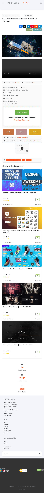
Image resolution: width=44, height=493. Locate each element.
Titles (11, 204)
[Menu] (2, 2)
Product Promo (12, 318)
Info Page (29, 29)
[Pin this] (32, 26)
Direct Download (22, 112)
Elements (11, 242)
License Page (37, 29)
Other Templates (35, 132)
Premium (26, 3)
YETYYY (7, 198)
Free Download (8, 132)
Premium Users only (22, 120)
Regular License (21, 132)
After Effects (8, 15)
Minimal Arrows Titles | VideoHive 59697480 (18, 345)
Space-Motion (8, 350)
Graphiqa (7, 236)
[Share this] (21, 26)
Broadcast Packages (13, 280)
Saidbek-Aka (8, 274)
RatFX (6, 312)
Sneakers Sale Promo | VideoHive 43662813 (17, 269)
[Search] (22, 453)
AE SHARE (23, 486)
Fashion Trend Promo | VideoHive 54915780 (17, 307)
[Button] (37, 199)
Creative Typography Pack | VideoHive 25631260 (19, 192)
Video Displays (15, 15)
